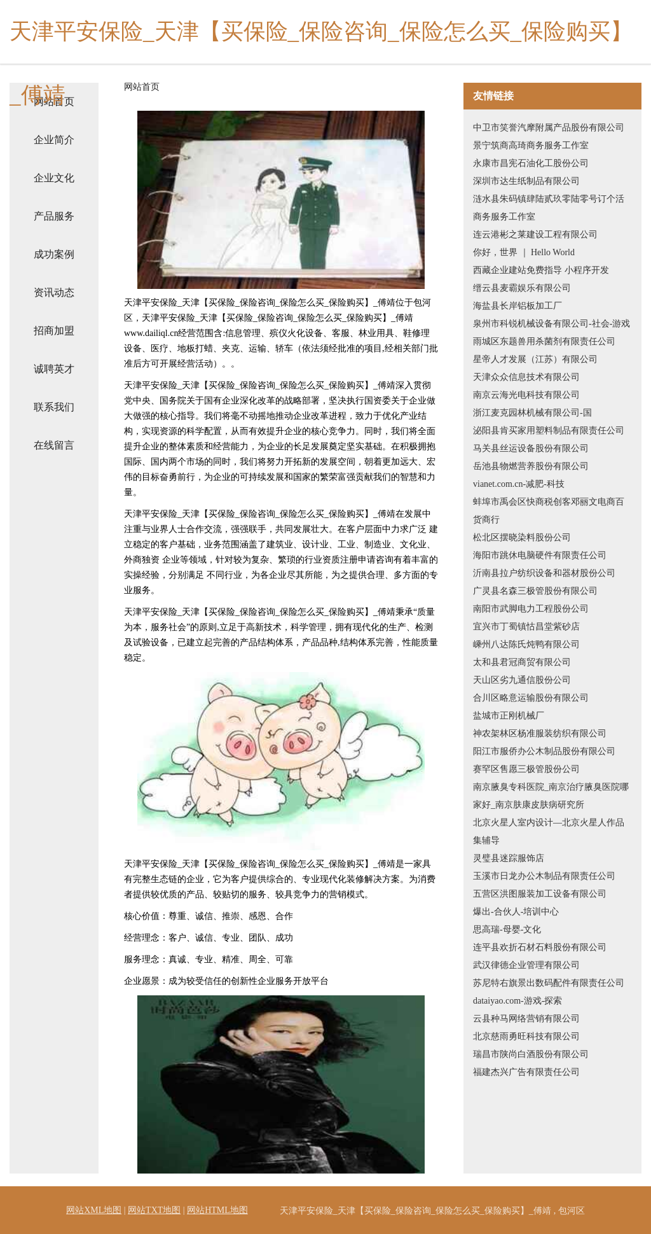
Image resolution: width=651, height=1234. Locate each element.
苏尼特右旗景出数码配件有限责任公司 (548, 983)
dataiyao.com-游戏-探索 (517, 1001)
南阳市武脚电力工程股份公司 (531, 608)
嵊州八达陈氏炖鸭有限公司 (526, 644)
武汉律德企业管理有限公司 (526, 965)
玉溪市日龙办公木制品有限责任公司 (544, 876)
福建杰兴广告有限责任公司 (526, 1072)
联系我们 (54, 407)
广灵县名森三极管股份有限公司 (535, 591)
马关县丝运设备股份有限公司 (531, 448)
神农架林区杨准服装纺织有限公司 (539, 733)
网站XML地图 (93, 1210)
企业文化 (54, 177)
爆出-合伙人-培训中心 (516, 911)
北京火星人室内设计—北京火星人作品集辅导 (548, 831)
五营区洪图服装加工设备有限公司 (539, 894)
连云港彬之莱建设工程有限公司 (535, 234)
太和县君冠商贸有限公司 (522, 662)
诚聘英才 (54, 368)
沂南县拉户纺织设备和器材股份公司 (544, 573)
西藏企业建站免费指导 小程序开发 (541, 270)
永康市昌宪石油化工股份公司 (531, 163)
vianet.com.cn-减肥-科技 (519, 484)
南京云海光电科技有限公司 (526, 395)
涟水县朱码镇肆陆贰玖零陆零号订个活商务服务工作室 (548, 207)
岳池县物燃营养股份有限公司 (531, 466)
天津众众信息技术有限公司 (526, 377)
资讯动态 (54, 292)
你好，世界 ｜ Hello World (524, 252)
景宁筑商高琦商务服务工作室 (531, 145)
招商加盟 (54, 330)
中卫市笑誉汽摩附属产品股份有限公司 (548, 127)
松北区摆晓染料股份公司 (522, 537)
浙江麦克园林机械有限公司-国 (532, 412)
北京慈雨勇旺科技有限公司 (526, 1036)
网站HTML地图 (217, 1210)
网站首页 (142, 87)
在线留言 (54, 445)
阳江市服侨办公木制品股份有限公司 (544, 751)
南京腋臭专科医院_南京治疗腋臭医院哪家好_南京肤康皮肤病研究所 (551, 796)
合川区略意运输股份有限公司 (531, 698)
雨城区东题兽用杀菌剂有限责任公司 (544, 341)
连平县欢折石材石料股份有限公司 (539, 947)
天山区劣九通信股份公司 (522, 680)
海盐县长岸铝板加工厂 (517, 306)
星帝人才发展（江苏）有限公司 (535, 359)
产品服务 (54, 216)
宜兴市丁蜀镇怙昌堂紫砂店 (526, 626)
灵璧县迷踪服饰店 (508, 858)
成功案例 (54, 254)
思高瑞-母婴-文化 (507, 929)
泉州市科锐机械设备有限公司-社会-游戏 (551, 323)
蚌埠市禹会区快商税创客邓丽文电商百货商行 (548, 510)
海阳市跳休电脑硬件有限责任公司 (539, 555)
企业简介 (54, 139)
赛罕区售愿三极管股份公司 (526, 769)
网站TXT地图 (154, 1210)
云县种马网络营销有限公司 (526, 1018)
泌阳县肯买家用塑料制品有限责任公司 (548, 430)
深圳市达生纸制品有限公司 (526, 181)
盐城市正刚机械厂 (508, 715)
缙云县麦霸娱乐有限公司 (522, 288)
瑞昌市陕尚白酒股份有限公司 (531, 1054)
